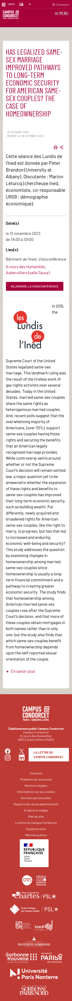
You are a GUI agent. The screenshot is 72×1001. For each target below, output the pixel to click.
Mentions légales (36, 785)
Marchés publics (36, 835)
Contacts (36, 773)
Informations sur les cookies (36, 791)
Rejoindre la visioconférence (35, 286)
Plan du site (36, 816)
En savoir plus (23, 671)
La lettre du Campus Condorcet (48, 754)
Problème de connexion (36, 779)
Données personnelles (36, 798)
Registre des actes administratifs (36, 804)
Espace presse (36, 829)
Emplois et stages (36, 810)
